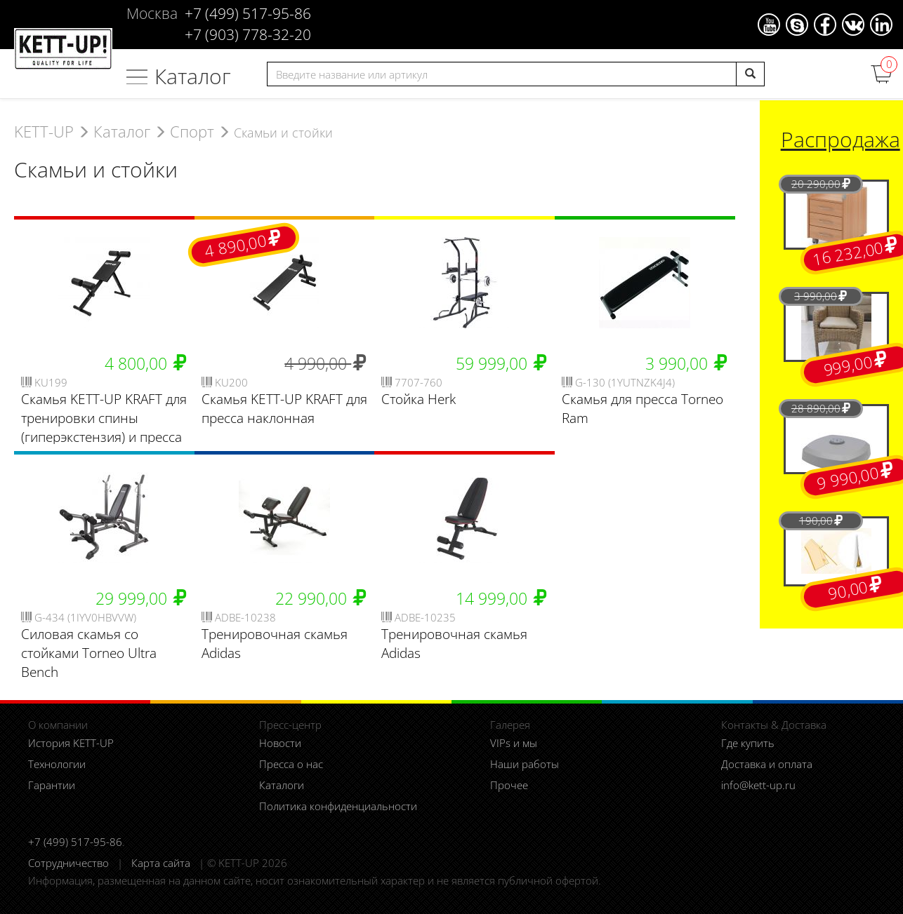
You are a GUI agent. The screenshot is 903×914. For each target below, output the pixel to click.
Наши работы (524, 764)
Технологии (57, 764)
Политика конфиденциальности (338, 806)
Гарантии (51, 785)
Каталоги (281, 785)
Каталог (192, 76)
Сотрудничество (68, 863)
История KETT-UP (71, 743)
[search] (750, 74)
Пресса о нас (291, 764)
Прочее (509, 785)
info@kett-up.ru (758, 785)
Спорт (192, 131)
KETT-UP (44, 131)
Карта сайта (160, 863)
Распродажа (840, 139)
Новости (280, 743)
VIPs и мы (513, 743)
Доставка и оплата (766, 764)
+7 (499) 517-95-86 (75, 842)
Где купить (748, 743)
